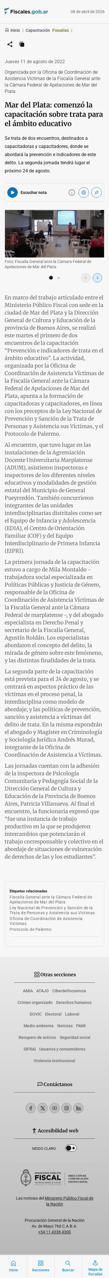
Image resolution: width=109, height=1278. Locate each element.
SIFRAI (30, 1049)
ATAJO (42, 990)
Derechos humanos (74, 1002)
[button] (51, 278)
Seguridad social (75, 1037)
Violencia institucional (54, 1060)
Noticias (65, 1025)
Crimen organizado (35, 1002)
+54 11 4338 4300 (54, 1232)
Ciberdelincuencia (69, 990)
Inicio (12, 30)
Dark (70, 1149)
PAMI (81, 1025)
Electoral (53, 1014)
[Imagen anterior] (85, 278)
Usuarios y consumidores (62, 1049)
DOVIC (36, 1014)
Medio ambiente (39, 1025)
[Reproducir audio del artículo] (12, 192)
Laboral (72, 1014)
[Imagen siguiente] (97, 278)
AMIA (28, 990)
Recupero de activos (37, 1037)
